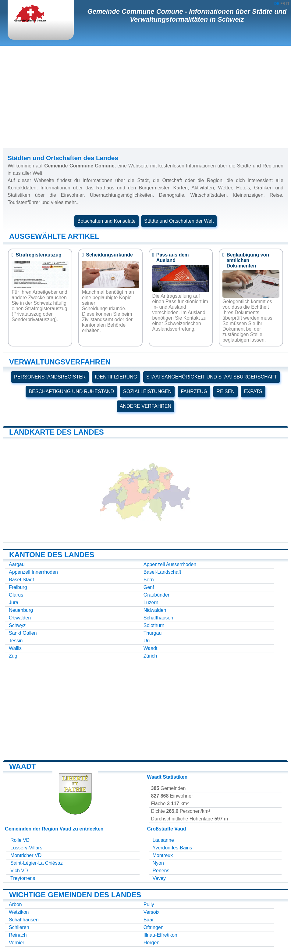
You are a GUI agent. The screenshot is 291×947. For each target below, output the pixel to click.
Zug (13, 655)
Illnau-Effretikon (160, 935)
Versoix (151, 912)
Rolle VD (20, 840)
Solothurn (154, 625)
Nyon (158, 863)
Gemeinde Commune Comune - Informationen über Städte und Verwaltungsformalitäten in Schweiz (187, 15)
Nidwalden (155, 610)
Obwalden (20, 617)
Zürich (150, 655)
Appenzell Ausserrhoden (170, 564)
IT (287, 4)
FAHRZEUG (194, 391)
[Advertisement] (145, 97)
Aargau (17, 564)
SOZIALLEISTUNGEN (147, 391)
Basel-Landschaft (162, 572)
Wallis (15, 648)
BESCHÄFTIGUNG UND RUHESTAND (71, 391)
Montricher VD (25, 855)
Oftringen (154, 927)
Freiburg (18, 587)
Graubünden (157, 594)
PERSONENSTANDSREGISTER (50, 376)
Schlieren (19, 927)
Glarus (16, 594)
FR (282, 4)
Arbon (15, 904)
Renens (161, 870)
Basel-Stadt (21, 579)
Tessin (16, 640)
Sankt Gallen (23, 633)
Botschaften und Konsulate (106, 221)
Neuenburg (21, 610)
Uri (147, 640)
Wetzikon (19, 912)
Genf (149, 587)
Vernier (16, 942)
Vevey (159, 878)
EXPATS (253, 391)
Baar (149, 919)
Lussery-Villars (26, 847)
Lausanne (163, 840)
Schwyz (17, 625)
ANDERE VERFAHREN (145, 406)
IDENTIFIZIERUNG (116, 376)
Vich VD (19, 870)
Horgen (151, 942)
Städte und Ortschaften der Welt (179, 221)
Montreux (163, 855)
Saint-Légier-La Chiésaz (36, 863)
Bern (149, 579)
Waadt (151, 648)
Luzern (151, 602)
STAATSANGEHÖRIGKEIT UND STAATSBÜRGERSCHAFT (211, 376)
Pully (149, 904)
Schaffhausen (158, 617)
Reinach (18, 935)
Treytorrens (22, 878)
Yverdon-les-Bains (172, 847)
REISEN (225, 391)
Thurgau (153, 633)
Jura (13, 602)
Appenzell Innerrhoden (33, 572)
